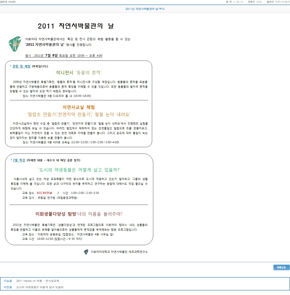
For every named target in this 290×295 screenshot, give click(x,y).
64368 (11, 1)
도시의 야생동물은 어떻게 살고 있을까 (39, 287)
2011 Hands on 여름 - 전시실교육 (37, 281)
